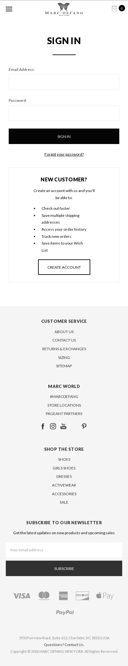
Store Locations (64, 405)
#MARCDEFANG (64, 396)
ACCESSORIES (64, 493)
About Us (64, 331)
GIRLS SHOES (64, 468)
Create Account (64, 267)
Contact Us (64, 340)
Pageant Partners (64, 413)
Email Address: (22, 69)
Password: (18, 100)
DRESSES (64, 476)
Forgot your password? (64, 154)
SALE (64, 502)
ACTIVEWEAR (64, 485)
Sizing (64, 357)
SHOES (64, 459)
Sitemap (64, 365)
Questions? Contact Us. (64, 644)
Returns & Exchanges (64, 348)
